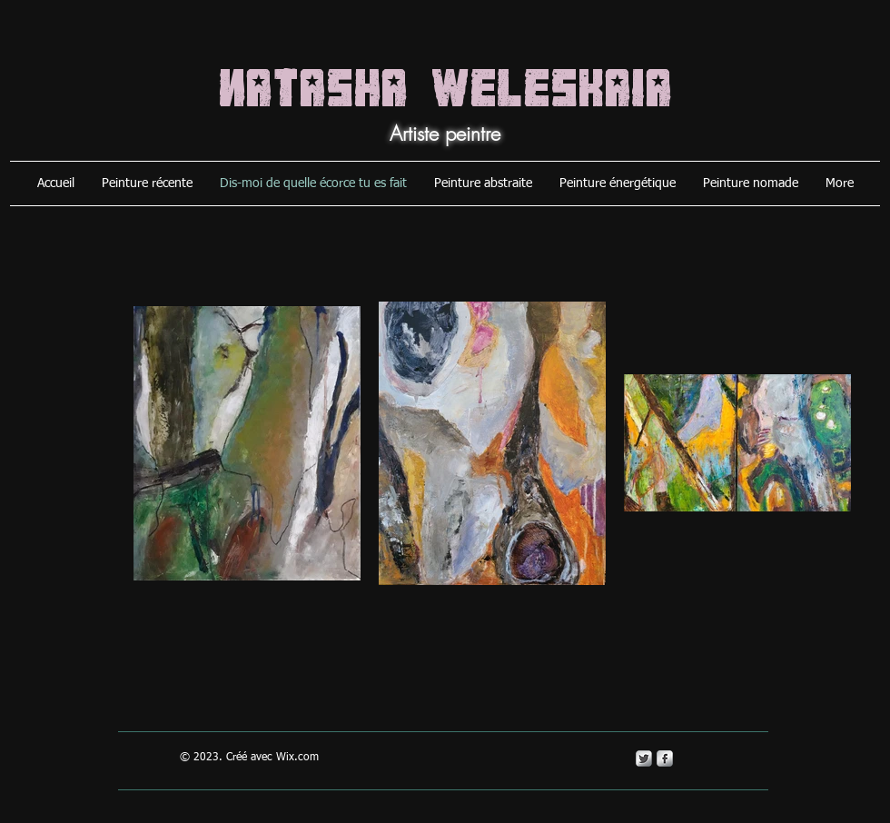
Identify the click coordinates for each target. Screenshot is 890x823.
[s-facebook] (665, 758)
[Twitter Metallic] (644, 758)
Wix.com (297, 757)
